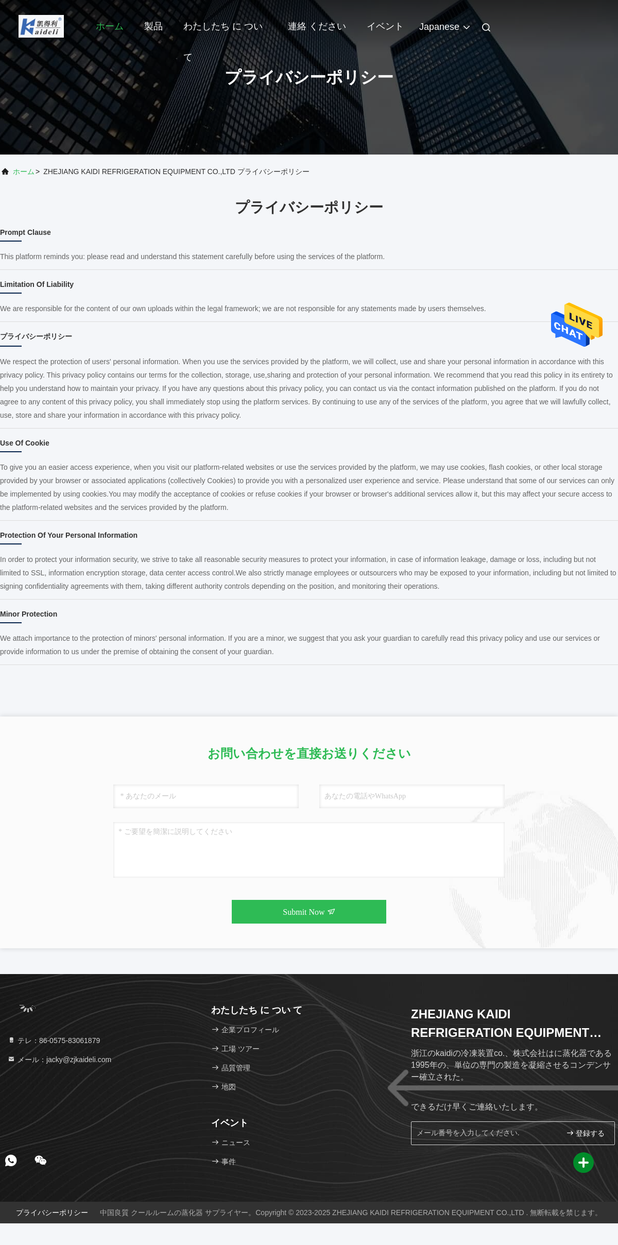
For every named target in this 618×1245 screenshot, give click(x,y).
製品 (153, 26)
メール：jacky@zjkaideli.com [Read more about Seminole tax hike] (59, 1059)
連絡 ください (317, 26)
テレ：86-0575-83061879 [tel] (53, 1040)
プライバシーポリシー (52, 1212)
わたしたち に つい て (223, 31)
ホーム (110, 26)
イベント (385, 26)
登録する (585, 1133)
